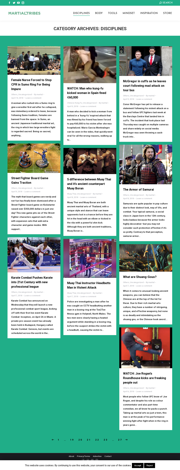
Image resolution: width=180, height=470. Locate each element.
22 (97, 439)
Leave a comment (33, 98)
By (38, 94)
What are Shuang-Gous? (140, 277)
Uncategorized (25, 94)
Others (14, 94)
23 (106, 439)
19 (72, 439)
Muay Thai (71, 194)
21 (89, 439)
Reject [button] (149, 465)
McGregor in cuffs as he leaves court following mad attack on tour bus (144, 85)
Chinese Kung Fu (74, 103)
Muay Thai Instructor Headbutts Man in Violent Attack (89, 285)
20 (80, 439)
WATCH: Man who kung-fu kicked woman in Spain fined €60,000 (86, 93)
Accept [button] (137, 465)
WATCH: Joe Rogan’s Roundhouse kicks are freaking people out (144, 378)
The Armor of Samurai (138, 189)
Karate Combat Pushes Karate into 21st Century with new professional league (32, 282)
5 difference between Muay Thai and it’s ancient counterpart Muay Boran (89, 184)
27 (120, 439)
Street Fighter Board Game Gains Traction (29, 180)
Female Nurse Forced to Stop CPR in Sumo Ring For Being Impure (31, 84)
